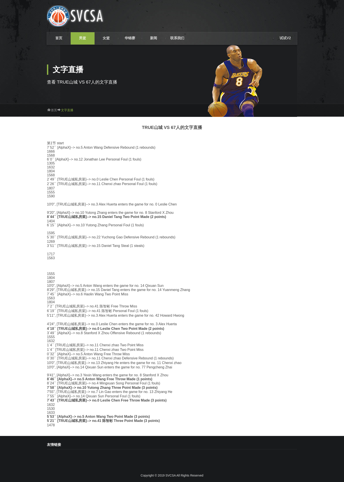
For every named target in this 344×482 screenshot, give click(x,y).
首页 (54, 110)
